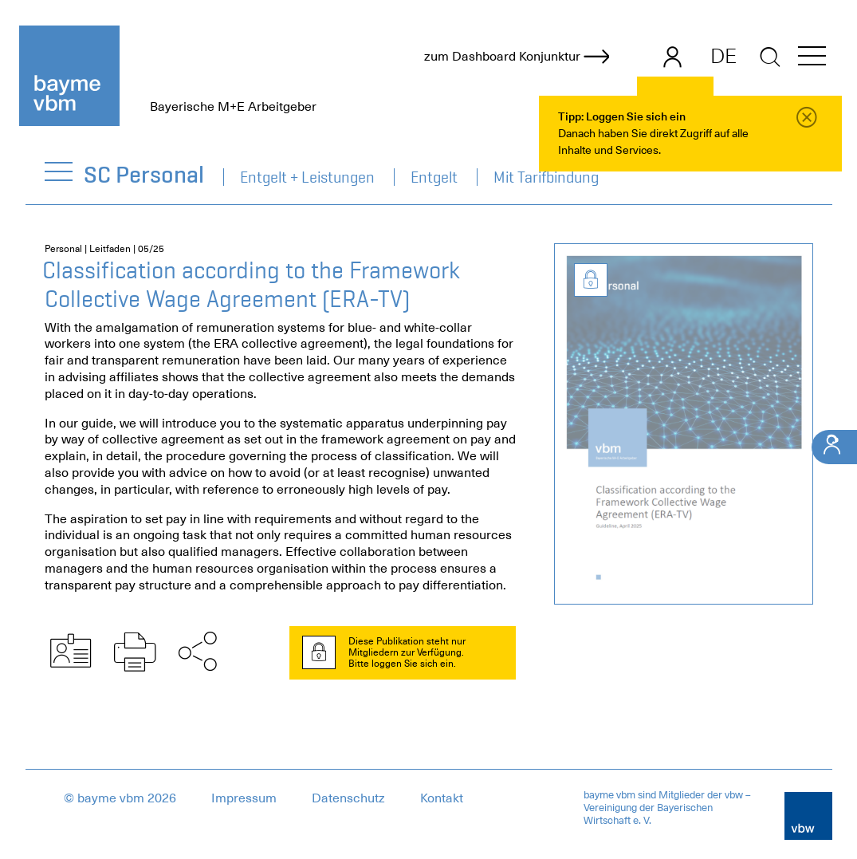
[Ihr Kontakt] (834, 447)
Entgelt (434, 177)
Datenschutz (348, 798)
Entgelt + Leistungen (307, 177)
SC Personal (144, 174)
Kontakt (441, 798)
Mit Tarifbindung (546, 177)
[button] (812, 58)
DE (723, 56)
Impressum (244, 798)
